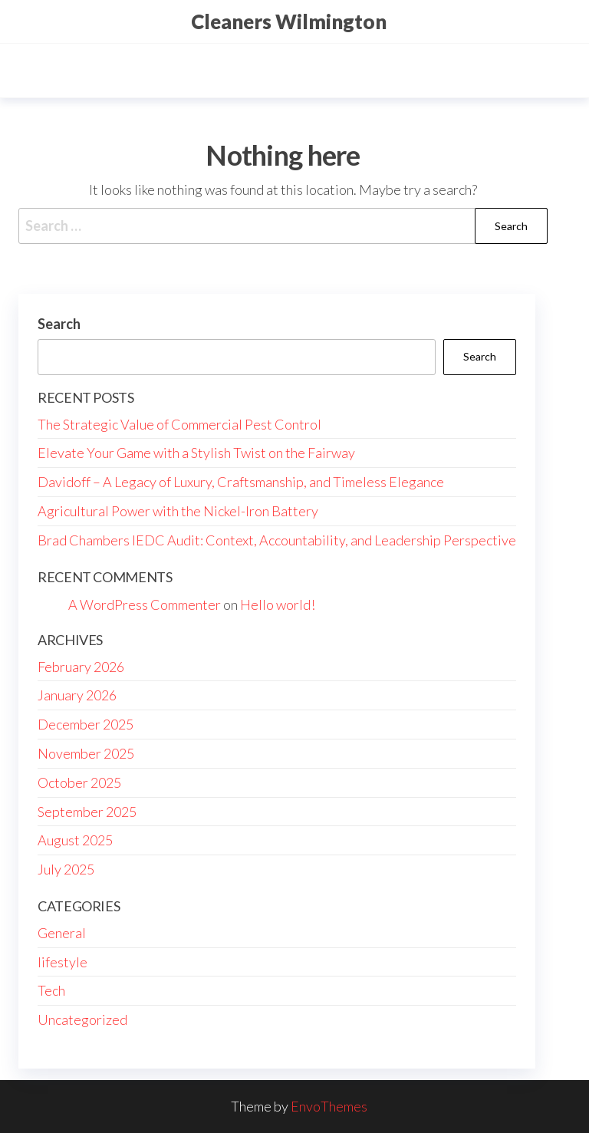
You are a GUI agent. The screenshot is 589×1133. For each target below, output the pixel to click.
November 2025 (86, 753)
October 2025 (79, 782)
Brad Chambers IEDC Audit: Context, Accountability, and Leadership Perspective (277, 540)
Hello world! (277, 604)
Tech (51, 990)
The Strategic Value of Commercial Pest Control (179, 424)
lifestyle (62, 961)
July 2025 (66, 869)
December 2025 (85, 724)
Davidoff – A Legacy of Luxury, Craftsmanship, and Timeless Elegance (241, 481)
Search (59, 323)
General (62, 932)
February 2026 (81, 666)
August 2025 (75, 840)
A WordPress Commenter (144, 604)
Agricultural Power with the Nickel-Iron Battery (178, 510)
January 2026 (77, 695)
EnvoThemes (329, 1106)
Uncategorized (82, 1019)
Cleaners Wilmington (289, 21)
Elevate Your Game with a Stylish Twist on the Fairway (196, 452)
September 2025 (87, 811)
